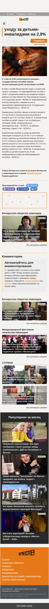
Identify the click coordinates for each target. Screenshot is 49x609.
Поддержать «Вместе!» (26, 14)
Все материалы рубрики (37, 245)
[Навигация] (4, 23)
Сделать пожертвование (13, 579)
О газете (10, 14)
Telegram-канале (34, 173)
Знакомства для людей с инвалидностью (21, 576)
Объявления (8, 569)
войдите (8, 284)
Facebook (23, 189)
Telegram (32, 186)
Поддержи (39, 41)
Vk (34, 189)
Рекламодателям (10, 573)
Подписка (6, 566)
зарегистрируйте (32, 281)
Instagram (9, 189)
